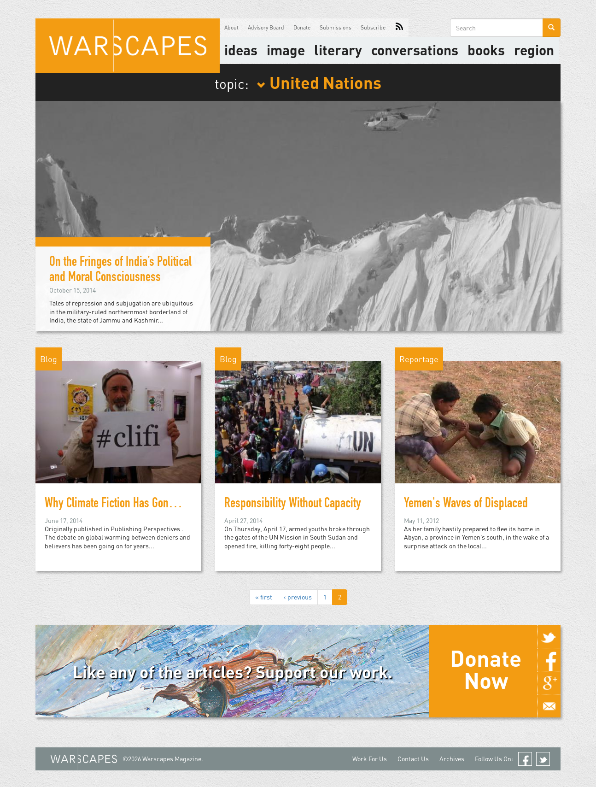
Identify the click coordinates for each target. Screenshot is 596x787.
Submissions (335, 27)
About (231, 27)
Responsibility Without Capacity (292, 504)
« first (263, 597)
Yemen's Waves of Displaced (466, 504)
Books (486, 49)
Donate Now (485, 669)
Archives (451, 759)
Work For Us (369, 759)
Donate (301, 27)
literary (338, 49)
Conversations (414, 49)
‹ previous (298, 597)
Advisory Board (266, 27)
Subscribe (373, 27)
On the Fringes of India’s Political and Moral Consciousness (120, 270)
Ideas (240, 49)
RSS (399, 27)
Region (534, 49)
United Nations (319, 82)
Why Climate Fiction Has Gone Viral (120, 504)
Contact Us (413, 759)
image (286, 49)
